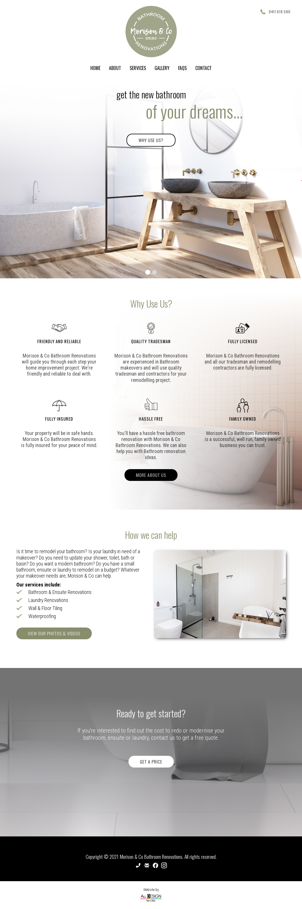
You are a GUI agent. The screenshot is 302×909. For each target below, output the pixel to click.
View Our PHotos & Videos (54, 633)
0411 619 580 (280, 11)
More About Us (151, 474)
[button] (301, 180)
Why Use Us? (151, 140)
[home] (151, 31)
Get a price (151, 761)
